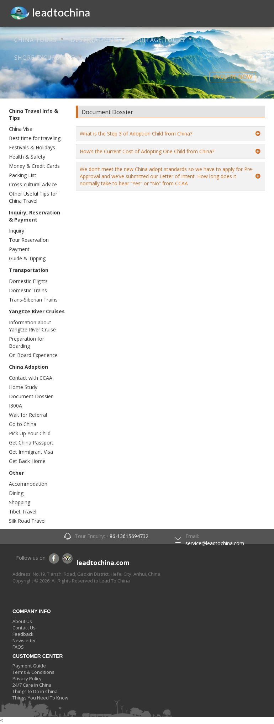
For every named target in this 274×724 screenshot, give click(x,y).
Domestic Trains (28, 290)
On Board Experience (33, 355)
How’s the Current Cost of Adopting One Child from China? (147, 151)
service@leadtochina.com (214, 543)
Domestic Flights (28, 281)
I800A (15, 405)
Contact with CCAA (30, 377)
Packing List (22, 175)
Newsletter (24, 640)
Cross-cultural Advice (33, 184)
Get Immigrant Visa (31, 451)
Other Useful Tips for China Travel (33, 197)
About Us (22, 621)
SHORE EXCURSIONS (44, 58)
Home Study (23, 387)
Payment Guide (29, 665)
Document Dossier (31, 396)
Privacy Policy (27, 678)
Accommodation (28, 483)
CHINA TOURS (35, 40)
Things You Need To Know (40, 697)
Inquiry (16, 230)
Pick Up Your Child (30, 433)
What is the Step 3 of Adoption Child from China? (136, 133)
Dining (16, 493)
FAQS (18, 647)
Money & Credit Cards (34, 166)
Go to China (22, 424)
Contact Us (24, 627)
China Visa (20, 129)
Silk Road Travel (27, 520)
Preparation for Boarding (26, 342)
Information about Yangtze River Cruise (32, 326)
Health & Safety (27, 156)
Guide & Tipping (27, 258)
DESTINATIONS (94, 40)
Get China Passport (31, 442)
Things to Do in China (35, 691)
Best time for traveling (34, 138)
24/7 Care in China (32, 685)
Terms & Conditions (33, 672)
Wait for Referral (28, 414)
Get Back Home (27, 461)
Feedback (22, 634)
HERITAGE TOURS (158, 40)
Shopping (19, 502)
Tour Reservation (29, 239)
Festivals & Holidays (32, 147)
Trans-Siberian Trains (33, 299)
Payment (19, 249)
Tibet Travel (22, 511)
